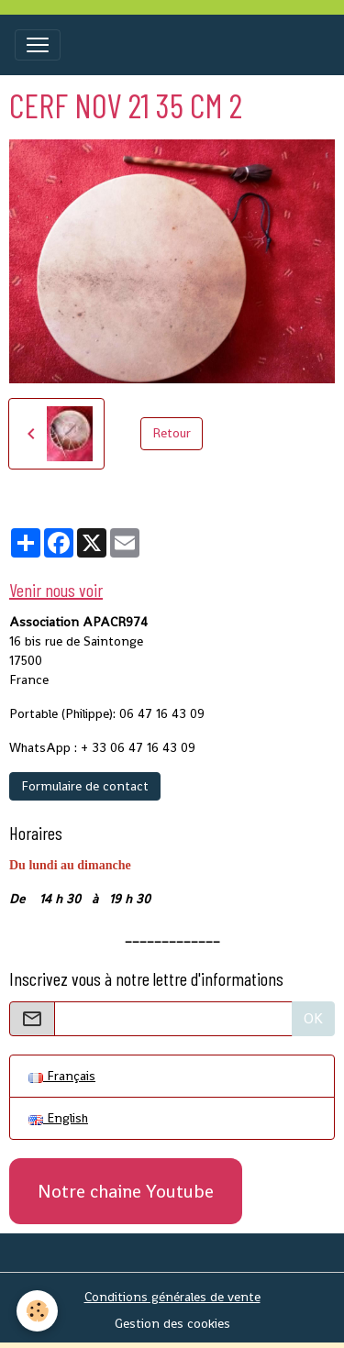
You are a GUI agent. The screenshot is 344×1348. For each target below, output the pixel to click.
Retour (171, 433)
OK (313, 1018)
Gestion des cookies (172, 1323)
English (58, 1118)
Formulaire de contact (85, 786)
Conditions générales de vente (172, 1296)
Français (61, 1075)
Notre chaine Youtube (126, 1191)
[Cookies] (37, 1310)
